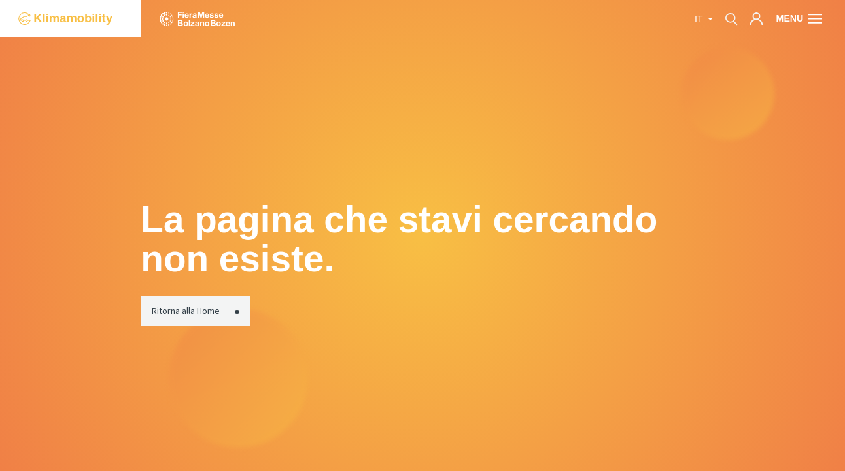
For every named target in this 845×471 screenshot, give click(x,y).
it (700, 19)
